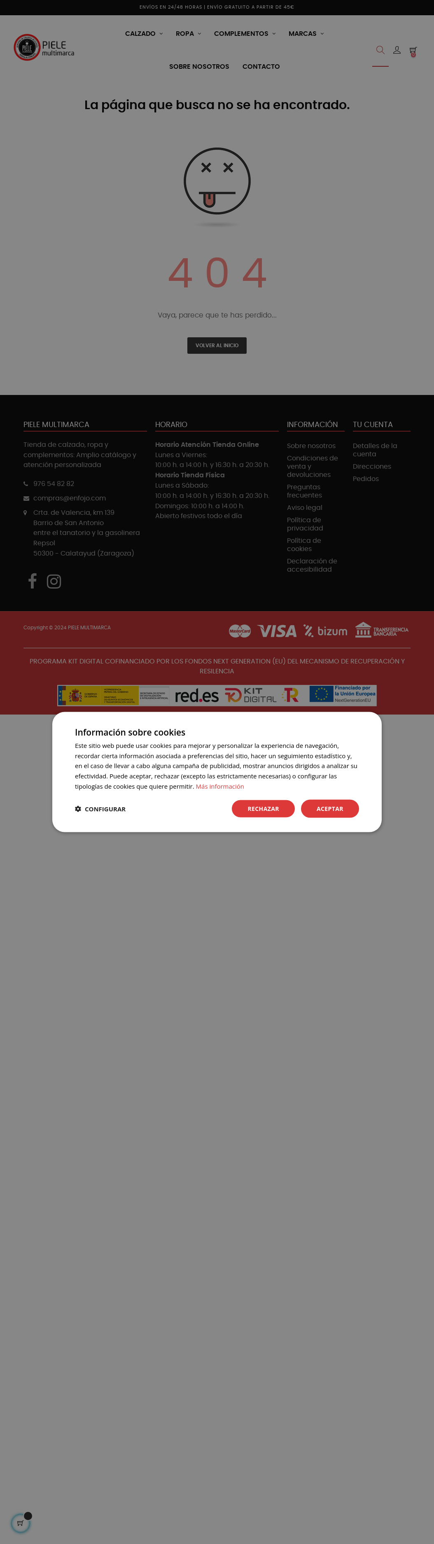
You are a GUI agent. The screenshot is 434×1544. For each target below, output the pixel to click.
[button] (100, 809)
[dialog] (217, 772)
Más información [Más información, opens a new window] (220, 786)
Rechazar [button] (263, 808)
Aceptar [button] (330, 808)
